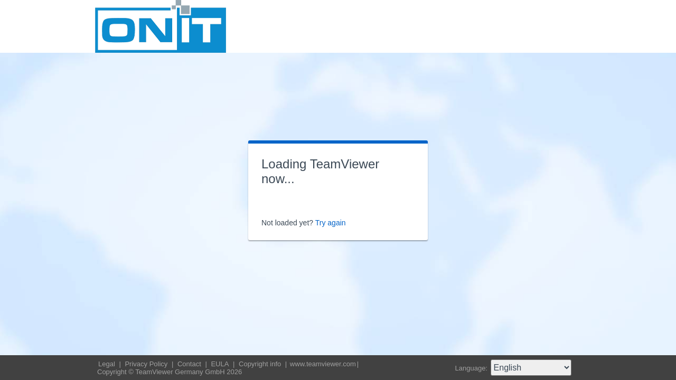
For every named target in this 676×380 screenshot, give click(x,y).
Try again (330, 222)
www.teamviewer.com (323, 364)
